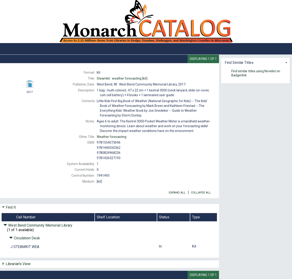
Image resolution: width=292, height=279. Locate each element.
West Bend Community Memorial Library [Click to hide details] (37, 225)
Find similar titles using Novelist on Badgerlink (255, 73)
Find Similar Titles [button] (239, 62)
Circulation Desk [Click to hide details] (24, 238)
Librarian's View (18, 264)
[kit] (122, 78)
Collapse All (201, 192)
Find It (11, 207)
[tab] (255, 62)
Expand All (177, 192)
